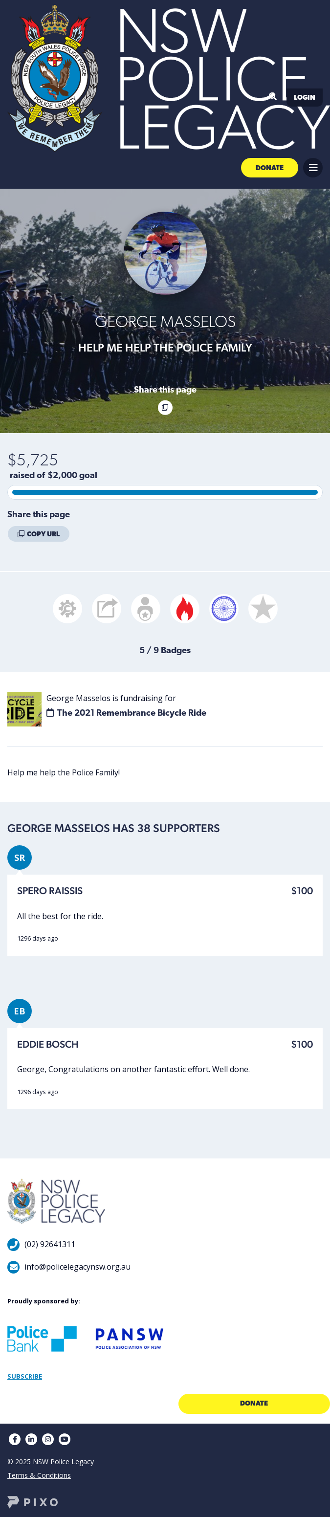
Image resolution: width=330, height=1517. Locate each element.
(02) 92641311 (49, 1244)
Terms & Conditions (39, 1475)
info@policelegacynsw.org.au (77, 1266)
